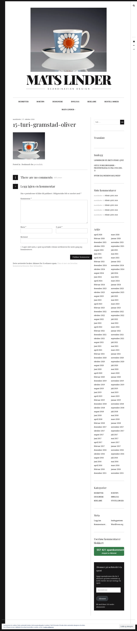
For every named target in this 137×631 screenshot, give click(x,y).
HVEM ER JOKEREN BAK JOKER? (107, 176)
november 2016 (117, 450)
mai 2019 (114, 392)
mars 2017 (115, 442)
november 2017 (117, 427)
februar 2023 (99, 308)
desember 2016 (100, 450)
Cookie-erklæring (48, 627)
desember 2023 (100, 289)
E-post (59, 227)
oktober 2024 (99, 269)
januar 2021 (116, 354)
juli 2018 (114, 412)
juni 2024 (97, 277)
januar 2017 (116, 446)
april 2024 (98, 281)
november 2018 (117, 404)
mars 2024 (115, 281)
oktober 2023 (99, 292)
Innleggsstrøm (117, 521)
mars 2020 (115, 373)
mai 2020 (114, 369)
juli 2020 (114, 365)
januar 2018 (116, 423)
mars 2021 (115, 350)
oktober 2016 (99, 454)
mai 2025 (114, 254)
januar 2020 (116, 377)
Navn (23, 227)
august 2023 (99, 296)
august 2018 (99, 412)
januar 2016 (116, 469)
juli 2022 (114, 319)
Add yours (58, 178)
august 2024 (99, 273)
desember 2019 (100, 381)
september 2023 (117, 292)
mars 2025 (115, 258)
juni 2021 (97, 346)
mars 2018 (115, 419)
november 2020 (117, 358)
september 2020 (117, 362)
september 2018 (117, 408)
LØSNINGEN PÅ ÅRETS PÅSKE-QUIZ (109, 160)
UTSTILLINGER (117, 501)
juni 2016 (97, 462)
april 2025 (98, 258)
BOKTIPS (40, 102)
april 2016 (98, 465)
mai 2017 (114, 439)
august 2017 (99, 435)
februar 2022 (99, 331)
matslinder (17, 119)
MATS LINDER (68, 110)
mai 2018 (114, 415)
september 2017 (117, 431)
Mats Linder (68, 79)
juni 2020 (97, 369)
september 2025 (117, 246)
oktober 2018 (99, 408)
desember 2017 (100, 427)
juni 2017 (97, 439)
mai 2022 (114, 323)
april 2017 (98, 442)
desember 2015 (100, 473)
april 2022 (98, 327)
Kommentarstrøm (101, 524)
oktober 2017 (99, 431)
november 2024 (117, 265)
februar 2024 (99, 285)
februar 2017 (99, 446)
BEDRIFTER (23, 102)
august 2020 (99, 365)
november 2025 (117, 242)
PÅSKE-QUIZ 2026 (111, 195)
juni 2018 (97, 415)
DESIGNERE (57, 102)
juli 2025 (114, 250)
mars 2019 (115, 396)
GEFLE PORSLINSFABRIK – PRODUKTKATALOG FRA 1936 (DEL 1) (108, 168)
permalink (38, 164)
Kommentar (26, 199)
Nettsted (24, 237)
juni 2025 (97, 254)
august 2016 (99, 458)
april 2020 (98, 373)
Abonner (102, 599)
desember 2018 (100, 404)
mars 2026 (115, 235)
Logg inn (97, 521)
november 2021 (117, 335)
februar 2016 (99, 469)
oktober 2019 (99, 385)
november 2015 (117, 473)
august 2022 (99, 319)
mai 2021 (114, 346)
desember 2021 (100, 335)
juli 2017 (114, 435)
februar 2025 (99, 262)
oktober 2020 (99, 362)
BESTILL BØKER (111, 102)
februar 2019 (99, 400)
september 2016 (117, 454)
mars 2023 (115, 304)
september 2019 (117, 385)
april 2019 (98, 396)
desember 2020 (100, 358)
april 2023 (98, 304)
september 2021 (117, 339)
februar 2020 (99, 377)
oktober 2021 (99, 339)
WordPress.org (117, 524)
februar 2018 (99, 423)
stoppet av (109, 551)
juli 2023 (114, 296)
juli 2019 (114, 389)
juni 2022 (97, 323)
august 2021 (99, 342)
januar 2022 (116, 331)
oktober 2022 (99, 315)
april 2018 (98, 419)
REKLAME (91, 102)
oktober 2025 (99, 246)
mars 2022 (115, 327)
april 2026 (98, 235)
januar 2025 (116, 262)
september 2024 (117, 269)
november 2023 (117, 289)
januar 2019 (116, 400)
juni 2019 (97, 392)
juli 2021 (114, 342)
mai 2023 (114, 300)
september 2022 (117, 315)
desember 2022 (100, 312)
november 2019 (117, 381)
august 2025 (99, 250)
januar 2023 (116, 308)
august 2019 (99, 389)
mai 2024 (114, 277)
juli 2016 (114, 458)
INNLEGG (75, 102)
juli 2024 (114, 273)
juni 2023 (97, 300)
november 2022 (117, 312)
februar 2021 (99, 354)
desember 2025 (100, 242)
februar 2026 (99, 239)
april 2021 (98, 350)
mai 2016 (114, 462)
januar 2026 (116, 239)
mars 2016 (115, 465)
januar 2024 (116, 285)
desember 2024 (100, 265)
